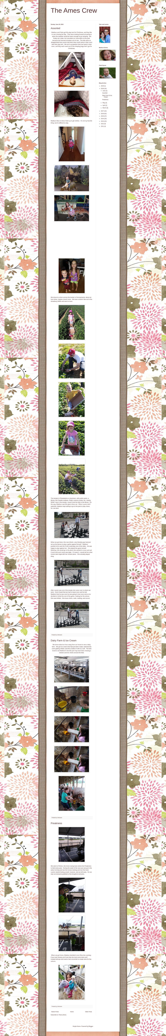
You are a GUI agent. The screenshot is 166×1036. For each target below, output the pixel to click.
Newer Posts (55, 1011)
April (104, 105)
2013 (102, 121)
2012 (102, 123)
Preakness (56, 823)
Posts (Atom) (62, 1015)
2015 (102, 116)
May (104, 103)
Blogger (91, 1026)
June (104, 90)
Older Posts (88, 1011)
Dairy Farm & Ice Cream (63, 640)
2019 (102, 86)
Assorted (55, 28)
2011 (102, 126)
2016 (102, 113)
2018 (102, 88)
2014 (102, 118)
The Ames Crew (74, 10)
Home (72, 1011)
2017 (102, 111)
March (105, 108)
